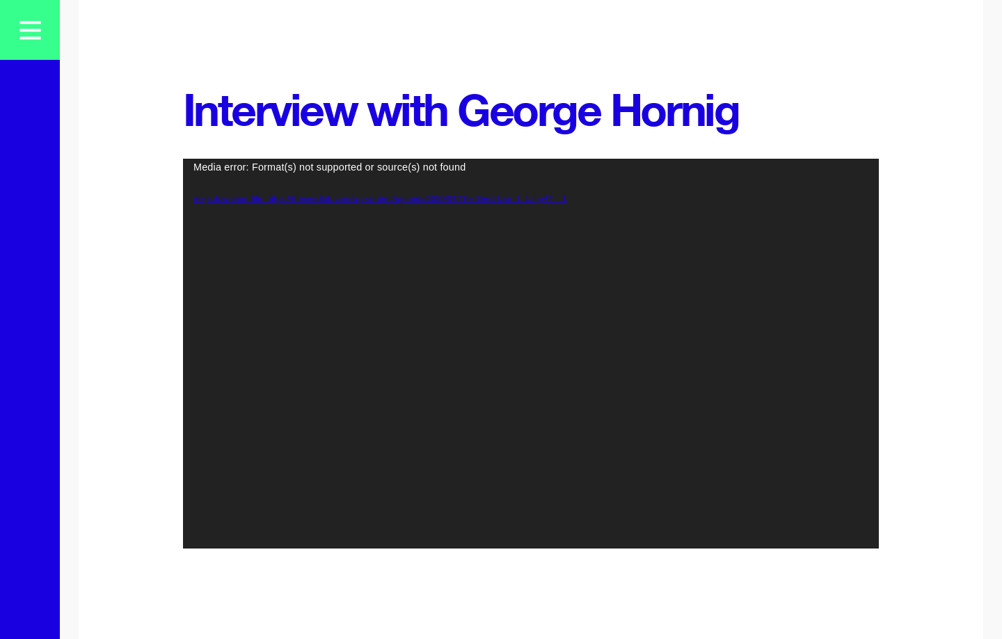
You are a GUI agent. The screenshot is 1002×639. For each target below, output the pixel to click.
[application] (531, 354)
